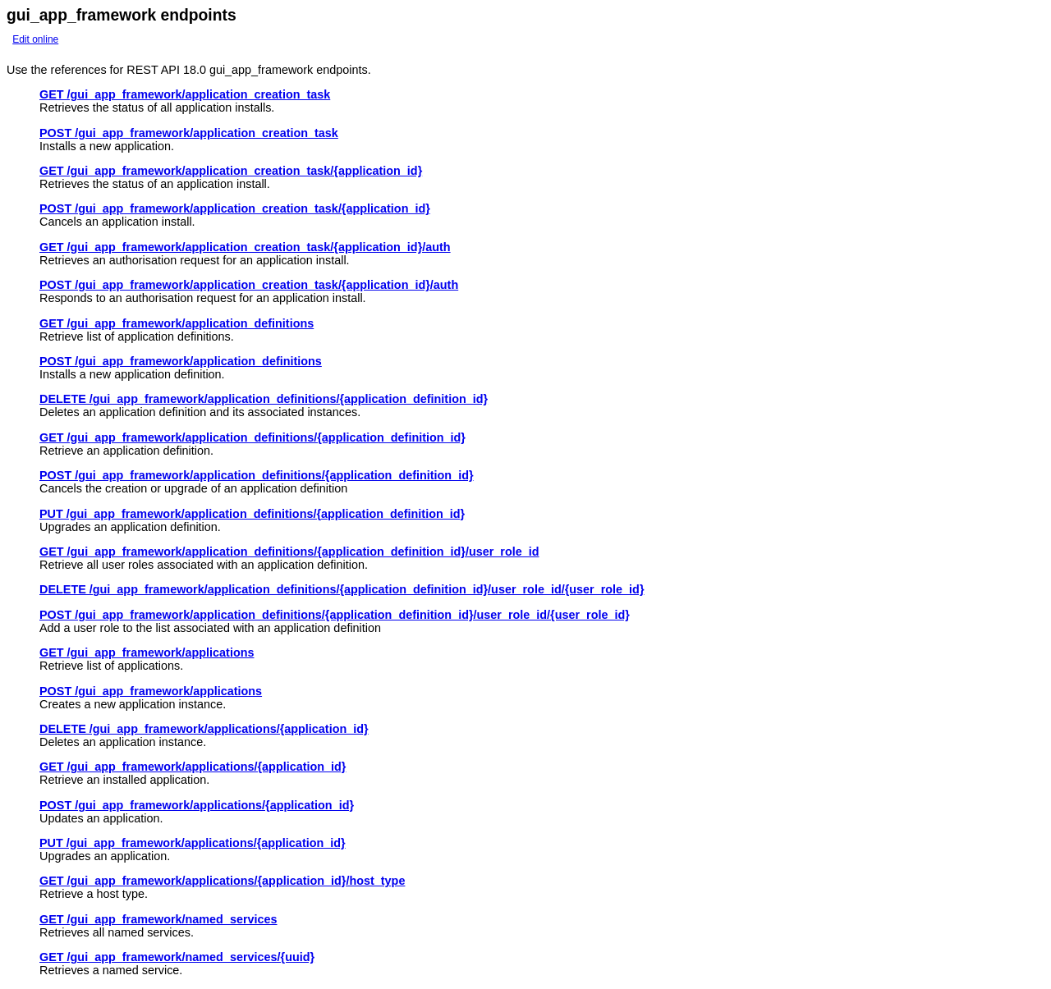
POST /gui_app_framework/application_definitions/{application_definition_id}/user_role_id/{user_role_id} (334, 614)
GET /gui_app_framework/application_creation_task (184, 94)
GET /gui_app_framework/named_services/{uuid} (176, 957)
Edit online (35, 39)
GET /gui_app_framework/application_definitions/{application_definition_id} (252, 437)
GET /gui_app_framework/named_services (158, 919)
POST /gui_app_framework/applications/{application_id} (196, 805)
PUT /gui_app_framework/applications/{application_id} (192, 842)
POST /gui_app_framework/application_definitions (180, 361)
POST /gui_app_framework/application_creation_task (188, 133)
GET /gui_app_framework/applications (147, 652)
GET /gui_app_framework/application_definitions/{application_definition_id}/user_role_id (289, 551)
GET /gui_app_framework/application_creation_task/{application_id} (230, 170)
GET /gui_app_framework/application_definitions (176, 323)
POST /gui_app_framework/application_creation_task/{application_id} (234, 208)
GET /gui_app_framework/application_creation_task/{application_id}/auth (245, 247)
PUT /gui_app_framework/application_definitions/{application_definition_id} (252, 513)
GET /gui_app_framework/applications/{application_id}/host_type (222, 880)
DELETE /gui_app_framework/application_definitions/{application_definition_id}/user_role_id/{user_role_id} (342, 589)
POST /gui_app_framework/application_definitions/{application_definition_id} (256, 475)
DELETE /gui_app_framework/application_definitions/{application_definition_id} (263, 398)
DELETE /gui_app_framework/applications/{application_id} (204, 728)
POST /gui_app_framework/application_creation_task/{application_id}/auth (248, 284)
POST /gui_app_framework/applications (150, 691)
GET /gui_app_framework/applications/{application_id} (192, 766)
